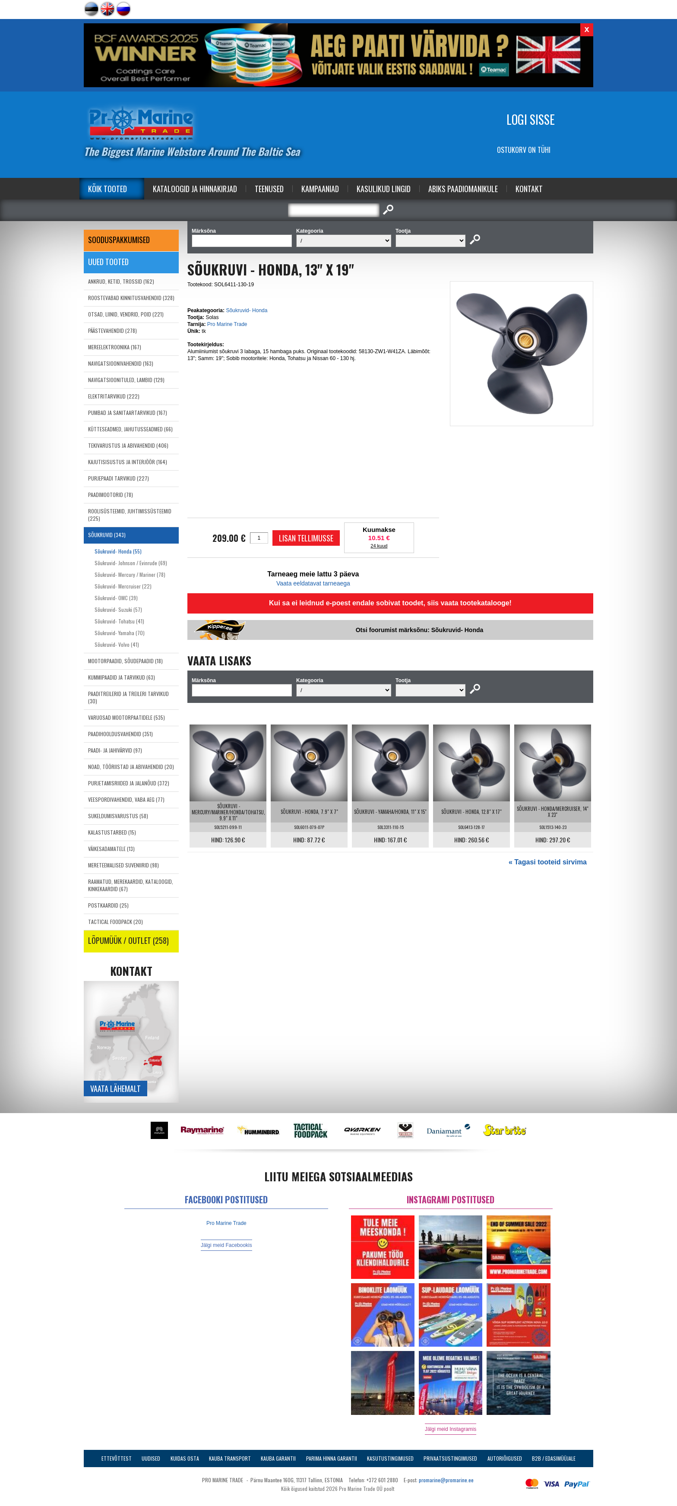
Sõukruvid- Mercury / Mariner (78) (130, 574)
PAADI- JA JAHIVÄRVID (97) (115, 750)
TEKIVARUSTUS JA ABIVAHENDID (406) (128, 445)
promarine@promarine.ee (446, 1480)
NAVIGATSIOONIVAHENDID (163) (120, 363)
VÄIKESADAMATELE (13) (111, 848)
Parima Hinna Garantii (331, 1458)
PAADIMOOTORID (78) (110, 494)
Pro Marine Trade (227, 324)
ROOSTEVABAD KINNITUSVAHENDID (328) (131, 297)
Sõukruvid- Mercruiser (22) (123, 586)
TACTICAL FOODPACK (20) (115, 921)
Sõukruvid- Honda (246, 310)
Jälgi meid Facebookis (226, 1245)
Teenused (269, 188)
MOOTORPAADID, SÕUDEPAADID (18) (125, 660)
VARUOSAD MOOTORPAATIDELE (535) (126, 717)
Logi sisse (530, 119)
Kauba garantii (278, 1458)
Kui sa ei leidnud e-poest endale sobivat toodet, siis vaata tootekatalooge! (390, 603)
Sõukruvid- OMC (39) (116, 597)
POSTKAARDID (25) (108, 905)
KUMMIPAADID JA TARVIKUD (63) (121, 677)
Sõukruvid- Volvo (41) (117, 644)
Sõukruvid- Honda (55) (118, 551)
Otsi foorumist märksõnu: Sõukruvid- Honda (420, 629)
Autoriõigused (504, 1458)
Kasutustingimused (390, 1458)
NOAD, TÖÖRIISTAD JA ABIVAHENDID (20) (131, 766)
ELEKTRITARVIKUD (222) (113, 396)
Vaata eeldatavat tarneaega (313, 583)
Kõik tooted (107, 188)
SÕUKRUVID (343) (107, 534)
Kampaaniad (320, 188)
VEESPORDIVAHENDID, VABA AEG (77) (126, 799)
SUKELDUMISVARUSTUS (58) (118, 815)
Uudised (151, 1458)
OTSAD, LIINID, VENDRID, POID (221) (126, 314)
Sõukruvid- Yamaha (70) (120, 632)
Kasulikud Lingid (384, 188)
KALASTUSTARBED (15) (112, 832)
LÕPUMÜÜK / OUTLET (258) (128, 940)
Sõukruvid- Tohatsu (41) (119, 621)
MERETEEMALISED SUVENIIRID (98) (123, 865)
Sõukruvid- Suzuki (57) (118, 609)
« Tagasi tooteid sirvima (548, 862)
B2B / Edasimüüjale (554, 1458)
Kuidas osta (185, 1458)
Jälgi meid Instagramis (450, 1429)
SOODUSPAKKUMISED (119, 239)
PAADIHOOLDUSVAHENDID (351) (120, 733)
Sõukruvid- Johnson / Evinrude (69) (131, 562)
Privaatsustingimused (450, 1458)
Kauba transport (230, 1458)
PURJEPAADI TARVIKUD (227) (118, 478)
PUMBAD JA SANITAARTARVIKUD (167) (127, 412)
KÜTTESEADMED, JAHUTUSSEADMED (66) (130, 429)
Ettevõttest (116, 1458)
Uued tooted (108, 261)
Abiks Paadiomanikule (463, 188)
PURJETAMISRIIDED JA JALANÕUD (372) (128, 783)
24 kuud (378, 545)
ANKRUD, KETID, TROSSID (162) (121, 281)
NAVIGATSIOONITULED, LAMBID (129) (126, 379)
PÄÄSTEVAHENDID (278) (112, 330)
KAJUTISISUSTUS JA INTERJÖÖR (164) (127, 461)
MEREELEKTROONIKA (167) (114, 347)
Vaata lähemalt (115, 1088)
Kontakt (529, 188)
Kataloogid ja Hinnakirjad (195, 188)
